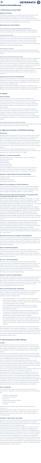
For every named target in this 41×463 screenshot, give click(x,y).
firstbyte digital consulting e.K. (7, 179)
